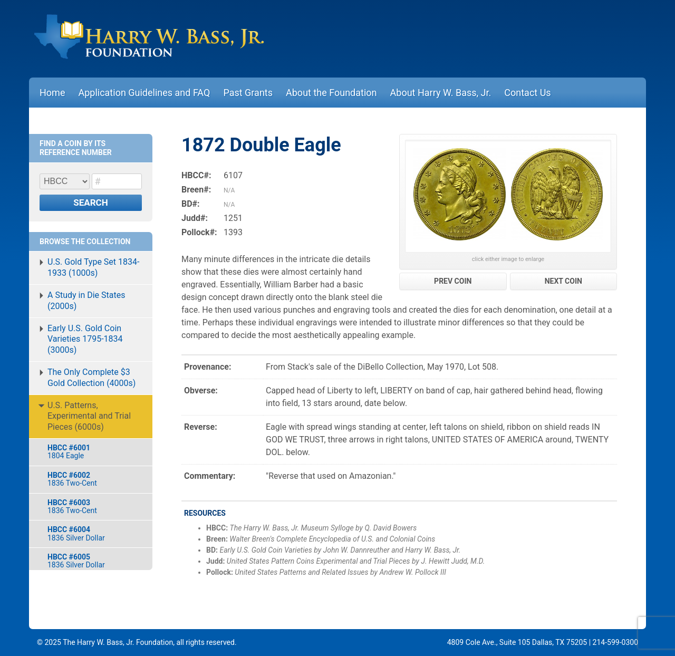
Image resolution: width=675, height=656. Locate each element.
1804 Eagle (94, 451)
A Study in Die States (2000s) (86, 300)
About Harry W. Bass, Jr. (440, 92)
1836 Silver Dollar (94, 533)
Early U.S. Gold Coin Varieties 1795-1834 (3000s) (85, 339)
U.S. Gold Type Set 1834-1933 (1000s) (93, 267)
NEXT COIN (563, 281)
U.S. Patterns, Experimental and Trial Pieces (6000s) (89, 416)
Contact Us (527, 92)
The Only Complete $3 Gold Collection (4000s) (91, 377)
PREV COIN (452, 281)
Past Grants (248, 92)
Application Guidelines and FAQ (144, 92)
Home (52, 92)
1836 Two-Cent (94, 479)
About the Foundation (331, 92)
